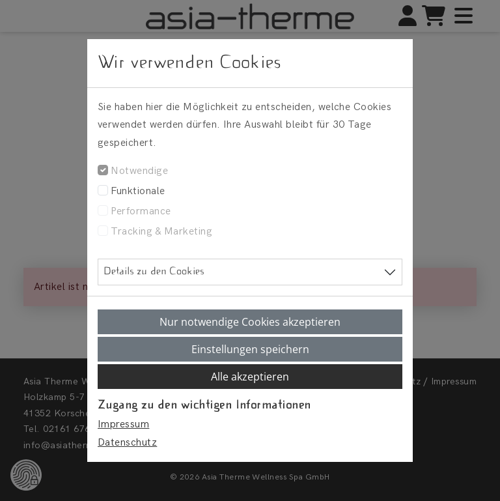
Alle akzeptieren (250, 376)
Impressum (123, 424)
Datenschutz (127, 443)
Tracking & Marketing (161, 231)
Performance (141, 211)
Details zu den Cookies (154, 271)
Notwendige (139, 171)
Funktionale (138, 191)
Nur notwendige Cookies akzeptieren (250, 322)
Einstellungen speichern (250, 349)
